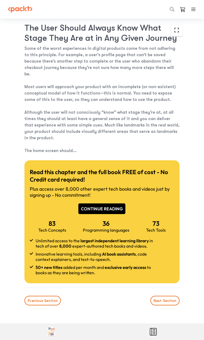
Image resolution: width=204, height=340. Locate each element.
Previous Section (43, 300)
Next (165, 301)
